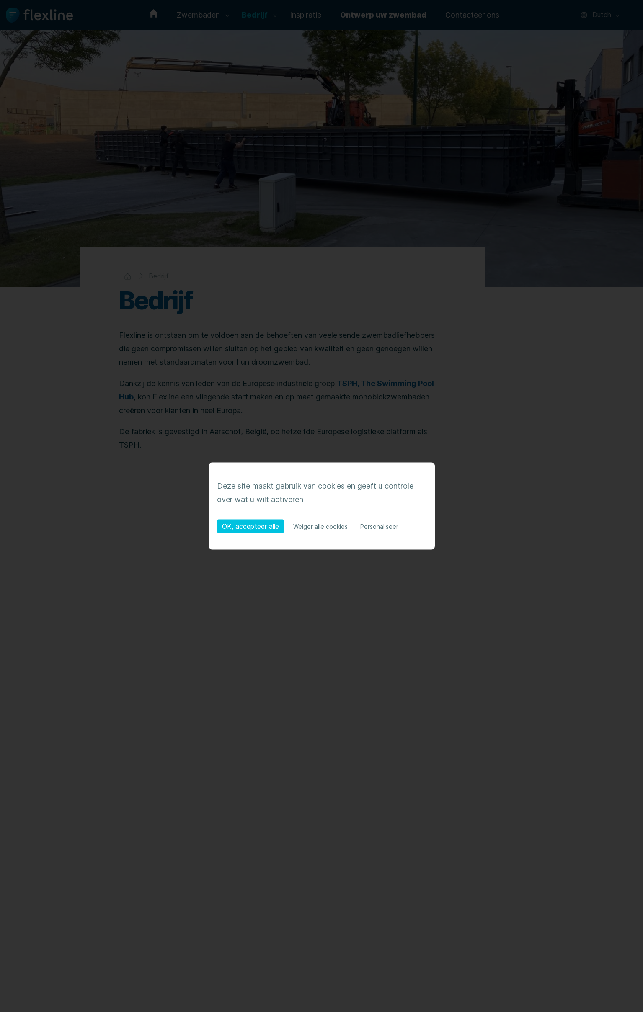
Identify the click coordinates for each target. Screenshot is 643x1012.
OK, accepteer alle (250, 526)
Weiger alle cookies (320, 526)
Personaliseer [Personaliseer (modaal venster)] (379, 526)
